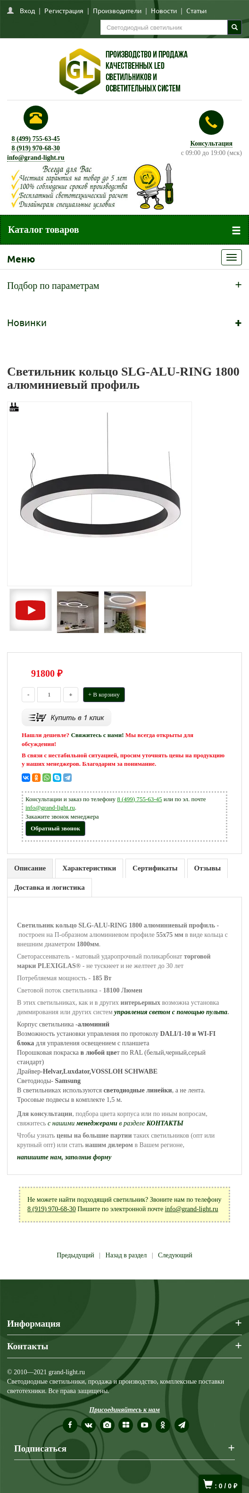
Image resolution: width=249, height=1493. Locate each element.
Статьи (196, 10)
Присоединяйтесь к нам (124, 1409)
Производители (117, 10)
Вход (27, 10)
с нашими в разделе (115, 1123)
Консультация (211, 143)
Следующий (175, 1255)
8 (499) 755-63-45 (35, 138)
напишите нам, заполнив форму (64, 1157)
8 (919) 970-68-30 (35, 148)
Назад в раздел (126, 1255)
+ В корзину (104, 694)
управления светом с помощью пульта (170, 1012)
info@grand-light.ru (36, 157)
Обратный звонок (55, 828)
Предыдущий (75, 1255)
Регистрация (63, 10)
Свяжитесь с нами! (97, 734)
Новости (164, 10)
